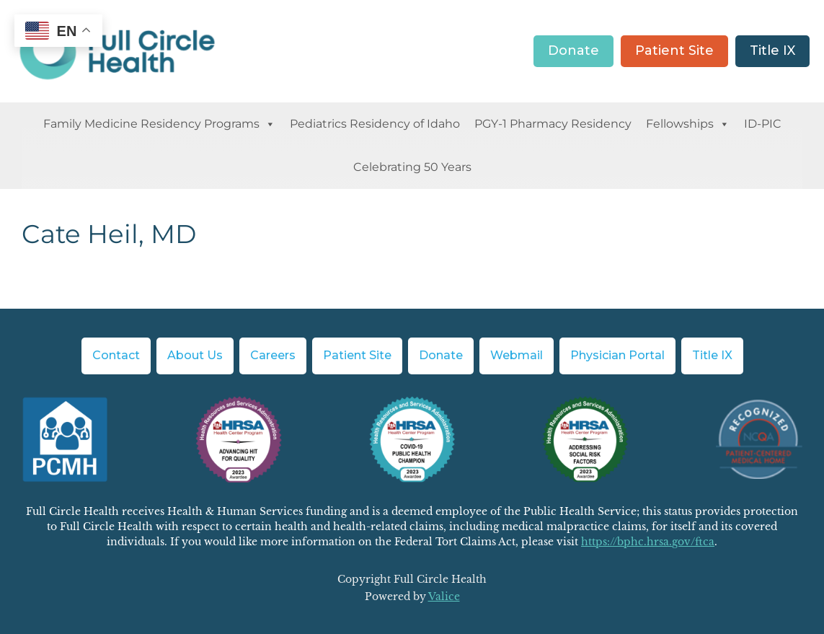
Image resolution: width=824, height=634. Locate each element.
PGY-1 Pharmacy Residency (553, 124)
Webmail (516, 355)
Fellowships (688, 124)
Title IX (772, 50)
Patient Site (674, 50)
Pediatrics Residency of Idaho (375, 124)
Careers (273, 355)
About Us (195, 355)
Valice (444, 596)
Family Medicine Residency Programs (159, 124)
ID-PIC (762, 124)
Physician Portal (617, 355)
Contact (116, 355)
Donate (573, 50)
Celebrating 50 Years (412, 167)
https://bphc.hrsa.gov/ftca (647, 541)
